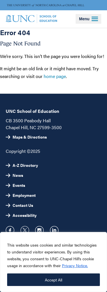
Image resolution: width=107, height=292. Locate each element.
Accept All (53, 280)
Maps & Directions (30, 137)
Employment (24, 195)
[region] (53, 262)
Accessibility (25, 215)
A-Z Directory (25, 165)
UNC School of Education (32, 111)
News (18, 175)
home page (55, 76)
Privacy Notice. (75, 265)
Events (19, 185)
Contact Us (23, 205)
